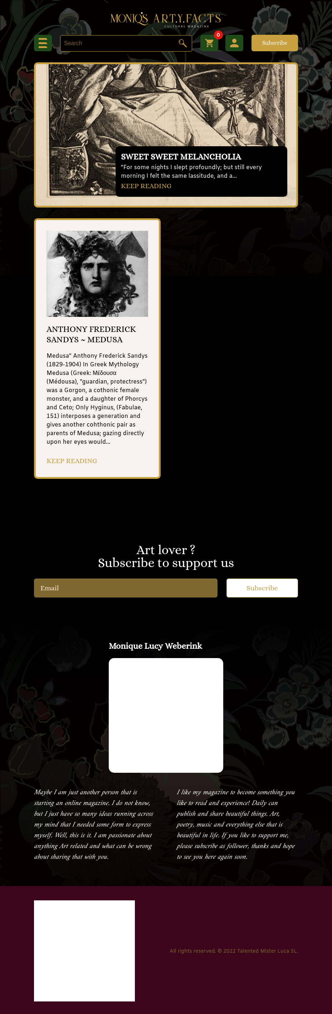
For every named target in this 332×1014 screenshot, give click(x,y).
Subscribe (274, 42)
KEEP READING (146, 186)
